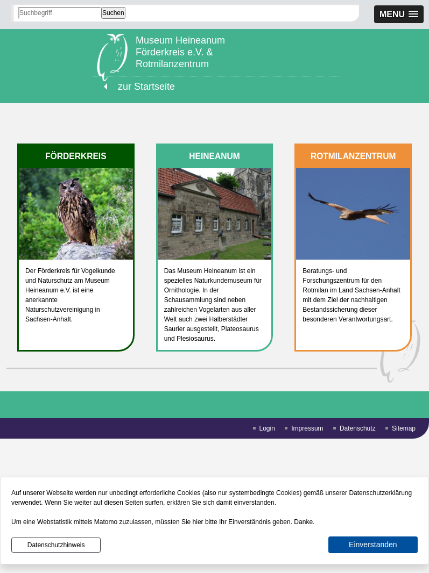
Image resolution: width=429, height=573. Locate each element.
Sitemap (404, 428)
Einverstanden (373, 544)
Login (267, 428)
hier (198, 522)
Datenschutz (358, 428)
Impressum (307, 428)
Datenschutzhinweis (56, 545)
